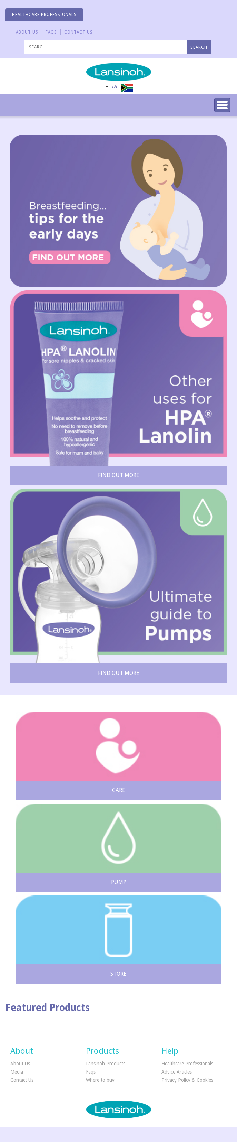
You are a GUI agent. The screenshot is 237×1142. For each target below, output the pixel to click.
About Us (27, 32)
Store (118, 974)
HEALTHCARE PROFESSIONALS (44, 14)
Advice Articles (176, 1072)
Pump (118, 882)
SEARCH (198, 47)
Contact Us (21, 1080)
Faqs (91, 1072)
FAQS (51, 32)
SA (114, 86)
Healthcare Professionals (187, 1063)
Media (16, 1072)
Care (118, 790)
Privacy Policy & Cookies (187, 1080)
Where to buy (100, 1080)
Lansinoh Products (105, 1063)
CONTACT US (78, 32)
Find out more (118, 475)
